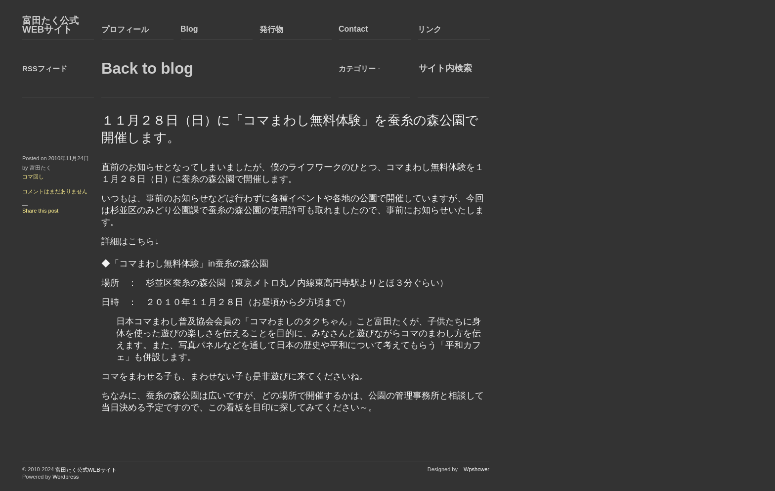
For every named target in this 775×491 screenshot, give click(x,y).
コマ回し (33, 176)
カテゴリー (357, 68)
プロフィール (125, 29)
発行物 (271, 29)
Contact (353, 29)
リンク (429, 29)
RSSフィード (44, 68)
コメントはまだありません (54, 191)
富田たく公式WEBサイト (50, 25)
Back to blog (147, 68)
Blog (189, 29)
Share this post (40, 211)
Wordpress (65, 477)
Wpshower (476, 469)
